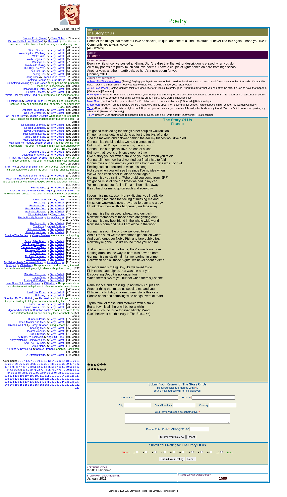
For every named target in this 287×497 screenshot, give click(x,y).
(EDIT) (96, 30)
